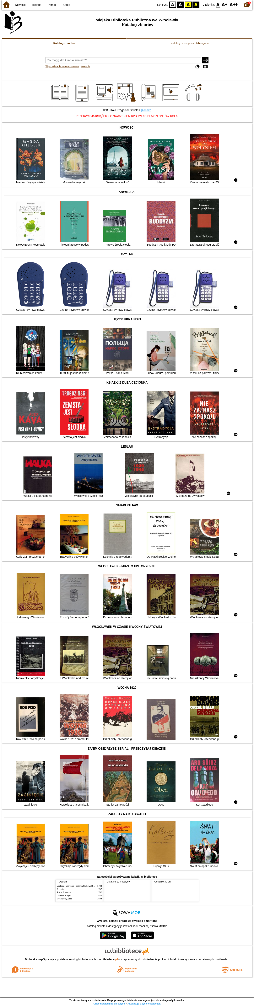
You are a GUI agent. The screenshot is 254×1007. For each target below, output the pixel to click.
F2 (233, 4)
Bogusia (60, 889)
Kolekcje (85, 66)
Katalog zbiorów (64, 43)
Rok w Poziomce (64, 892)
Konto (66, 4)
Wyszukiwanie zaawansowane (62, 66)
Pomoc (52, 4)
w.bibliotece (108, 959)
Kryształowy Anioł (64, 899)
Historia (36, 4)
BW (180, 4)
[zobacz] (146, 110)
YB (188, 4)
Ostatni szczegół (64, 896)
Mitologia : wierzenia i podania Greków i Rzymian (78, 886)
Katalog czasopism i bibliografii (190, 43)
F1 (224, 4)
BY (196, 4)
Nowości (20, 4)
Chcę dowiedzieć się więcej (109, 1003)
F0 (218, 4)
